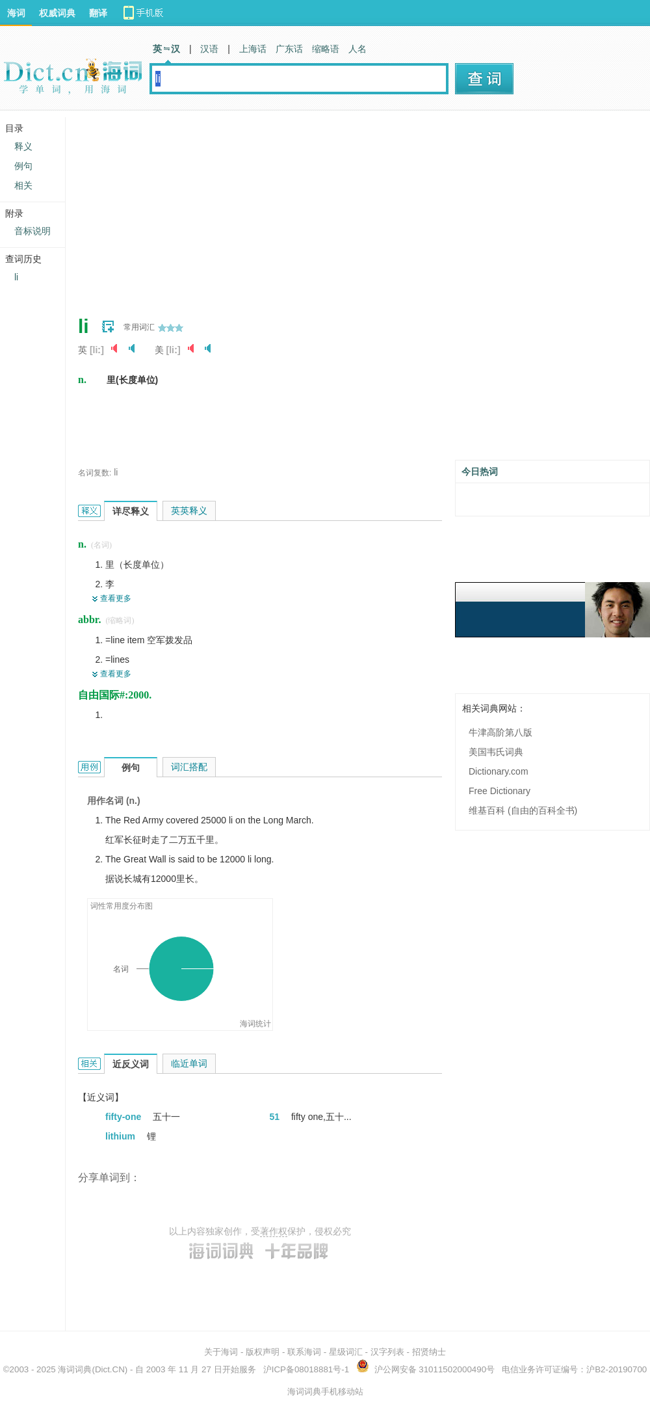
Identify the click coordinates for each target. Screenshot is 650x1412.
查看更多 (115, 598)
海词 (16, 13)
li (116, 472)
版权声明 (263, 1352)
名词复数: (94, 472)
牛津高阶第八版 (500, 732)
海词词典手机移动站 (325, 1391)
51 (276, 1117)
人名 (357, 49)
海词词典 (75, 1369)
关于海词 (221, 1352)
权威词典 (57, 13)
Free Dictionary (499, 791)
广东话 (289, 49)
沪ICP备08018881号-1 (306, 1369)
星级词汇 (346, 1352)
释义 (23, 146)
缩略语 (325, 49)
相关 (23, 185)
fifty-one (124, 1117)
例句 (23, 166)
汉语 (209, 49)
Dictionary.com (498, 771)
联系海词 (304, 1352)
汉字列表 (387, 1352)
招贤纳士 (429, 1352)
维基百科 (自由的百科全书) (523, 810)
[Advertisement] (288, 208)
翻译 (98, 13)
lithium (121, 1136)
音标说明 (32, 231)
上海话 (252, 49)
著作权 (273, 1231)
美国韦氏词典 (496, 752)
